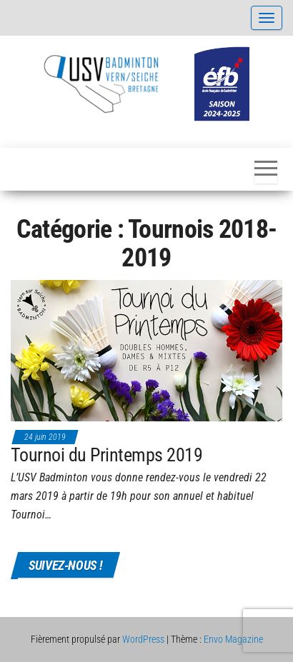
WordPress (143, 639)
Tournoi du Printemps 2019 (106, 455)
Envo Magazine (233, 639)
